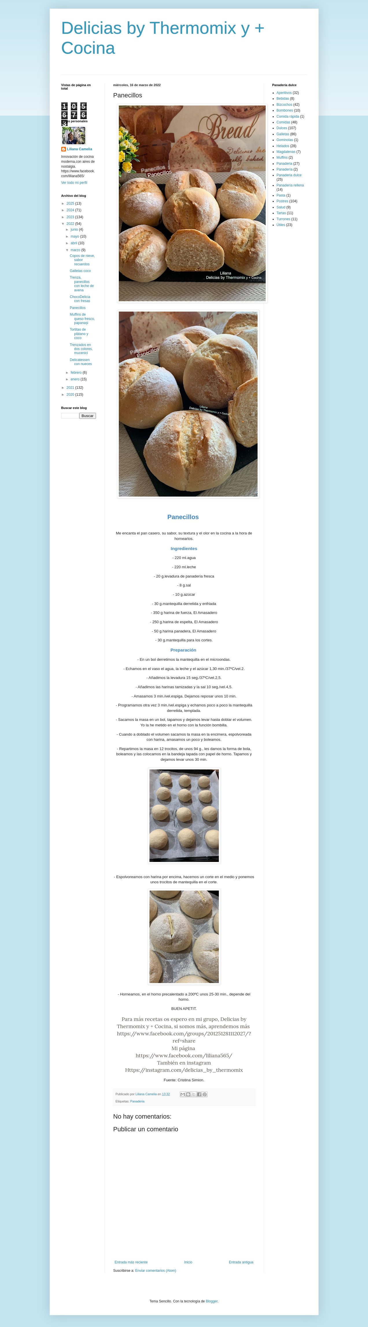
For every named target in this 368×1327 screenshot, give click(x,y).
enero (75, 379)
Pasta (281, 195)
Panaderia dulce (289, 175)
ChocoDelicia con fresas (80, 299)
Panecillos (78, 308)
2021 (70, 388)
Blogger (212, 1301)
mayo (75, 236)
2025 (70, 203)
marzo (76, 250)
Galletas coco (80, 271)
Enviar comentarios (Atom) (155, 1271)
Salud (281, 207)
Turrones (284, 219)
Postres (283, 201)
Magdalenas (286, 152)
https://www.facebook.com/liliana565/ (184, 1055)
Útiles (281, 225)
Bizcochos (285, 105)
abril (74, 243)
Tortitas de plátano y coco (79, 333)
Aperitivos (284, 93)
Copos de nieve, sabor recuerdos (82, 260)
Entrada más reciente (131, 1262)
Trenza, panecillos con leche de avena (82, 283)
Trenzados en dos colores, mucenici (81, 349)
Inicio (188, 1262)
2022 (70, 224)
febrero (76, 373)
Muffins (282, 158)
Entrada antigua (241, 1262)
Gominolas (285, 140)
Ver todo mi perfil (74, 183)
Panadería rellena (290, 185)
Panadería (285, 169)
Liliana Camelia (79, 149)
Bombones (285, 110)
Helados (283, 146)
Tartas (281, 213)
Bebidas (283, 99)
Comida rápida (288, 116)
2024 (70, 210)
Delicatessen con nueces (81, 362)
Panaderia (137, 1101)
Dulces (282, 128)
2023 (70, 217)
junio (75, 229)
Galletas (283, 134)
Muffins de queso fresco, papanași (82, 318)
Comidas (283, 122)
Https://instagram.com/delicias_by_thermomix (184, 1070)
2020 (70, 395)
